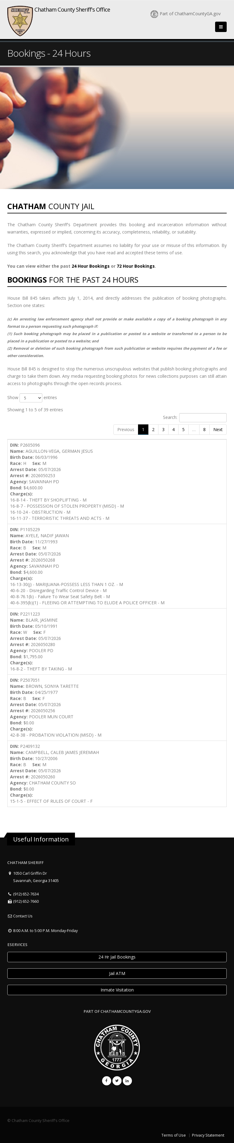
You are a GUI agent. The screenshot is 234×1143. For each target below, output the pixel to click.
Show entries (32, 397)
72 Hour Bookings (136, 266)
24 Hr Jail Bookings (117, 957)
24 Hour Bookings (91, 266)
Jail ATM (117, 973)
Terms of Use (173, 1135)
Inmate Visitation (117, 990)
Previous (125, 429)
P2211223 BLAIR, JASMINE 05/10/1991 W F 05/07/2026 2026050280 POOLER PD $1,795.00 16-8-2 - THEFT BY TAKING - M (41, 641)
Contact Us (20, 916)
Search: (195, 417)
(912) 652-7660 (23, 901)
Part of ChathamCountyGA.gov (186, 13)
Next (218, 429)
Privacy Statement (208, 1135)
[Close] (221, 27)
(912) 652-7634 (23, 894)
